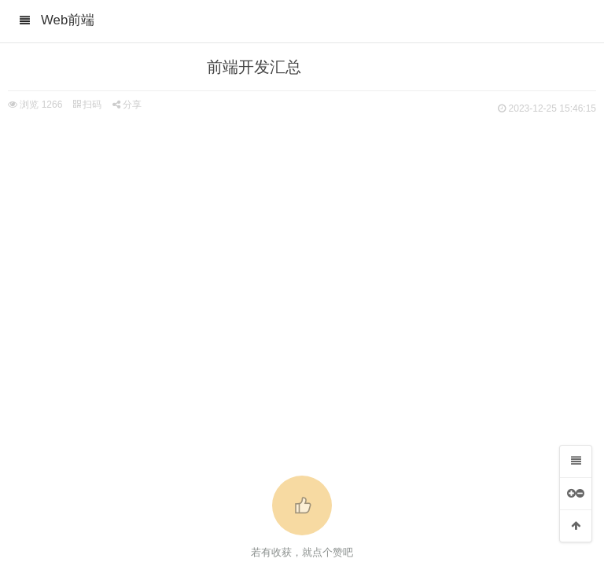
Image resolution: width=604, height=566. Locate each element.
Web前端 (67, 20)
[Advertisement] (302, 236)
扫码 (87, 104)
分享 (127, 104)
